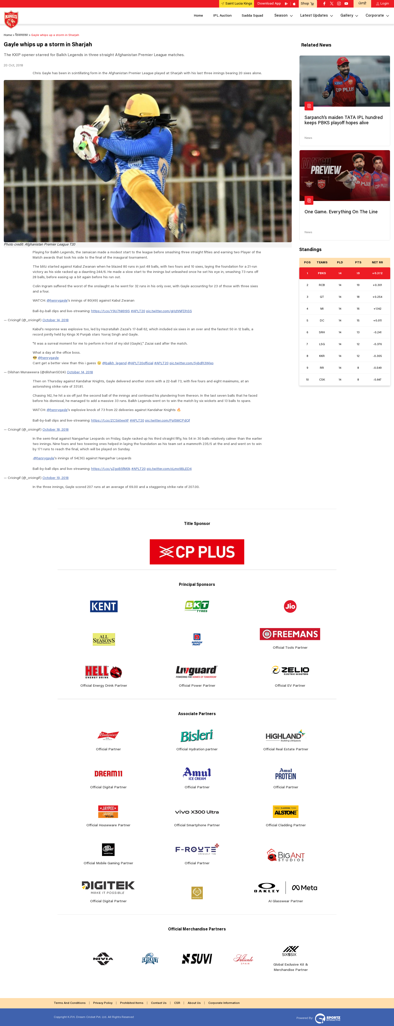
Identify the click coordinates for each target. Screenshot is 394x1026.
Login (384, 4)
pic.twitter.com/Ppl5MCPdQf (167, 421)
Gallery (346, 16)
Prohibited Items (131, 1003)
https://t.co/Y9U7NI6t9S (110, 311)
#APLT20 (138, 311)
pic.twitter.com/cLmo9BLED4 (169, 469)
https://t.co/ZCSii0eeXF (110, 421)
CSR (177, 1003)
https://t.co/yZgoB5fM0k (110, 469)
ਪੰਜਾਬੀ (362, 3)
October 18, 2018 (55, 430)
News (308, 138)
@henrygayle (57, 301)
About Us (194, 1003)
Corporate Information (224, 1003)
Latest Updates (314, 16)
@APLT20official (140, 363)
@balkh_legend (114, 363)
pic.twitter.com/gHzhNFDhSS (169, 311)
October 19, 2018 (55, 478)
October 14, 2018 (55, 320)
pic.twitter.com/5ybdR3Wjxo (192, 363)
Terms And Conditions (70, 1003)
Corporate (375, 16)
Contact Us (159, 1003)
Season (281, 16)
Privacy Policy (103, 1003)
